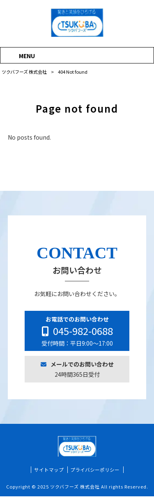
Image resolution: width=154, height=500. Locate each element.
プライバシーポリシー (95, 473)
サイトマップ (49, 473)
